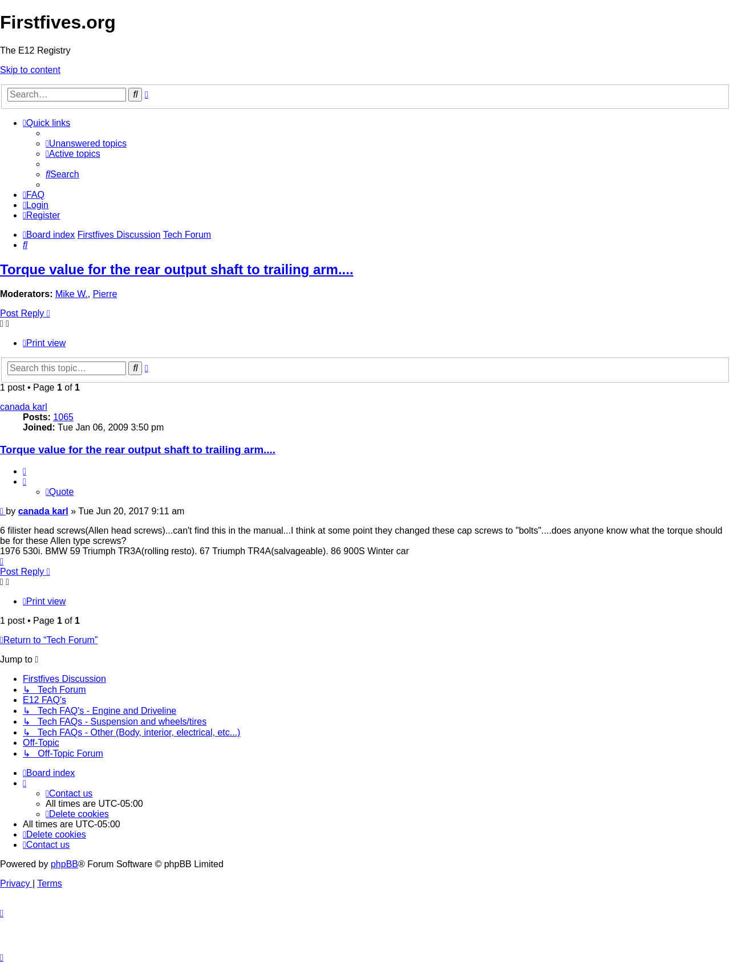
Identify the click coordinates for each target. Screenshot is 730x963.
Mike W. (71, 294)
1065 (63, 417)
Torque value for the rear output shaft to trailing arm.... (177, 269)
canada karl (23, 407)
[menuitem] (86, 143)
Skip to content (30, 70)
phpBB (64, 864)
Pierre (105, 294)
